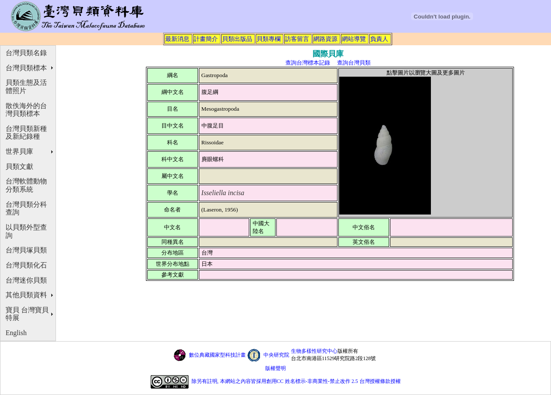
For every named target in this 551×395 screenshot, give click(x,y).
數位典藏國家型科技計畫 (217, 355)
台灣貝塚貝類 (26, 250)
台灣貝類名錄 (26, 52)
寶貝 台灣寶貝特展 (27, 314)
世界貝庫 (19, 151)
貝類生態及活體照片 (26, 86)
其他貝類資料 (26, 295)
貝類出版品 (237, 38)
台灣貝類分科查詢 (26, 208)
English (16, 332)
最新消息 (177, 38)
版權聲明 (275, 368)
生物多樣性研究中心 (314, 351)
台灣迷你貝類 (26, 280)
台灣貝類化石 (26, 265)
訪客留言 (297, 38)
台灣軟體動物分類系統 (26, 185)
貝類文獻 (19, 166)
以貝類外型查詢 (26, 231)
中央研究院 (276, 355)
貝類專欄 (269, 38)
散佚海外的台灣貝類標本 (26, 110)
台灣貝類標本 (26, 68)
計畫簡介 (206, 38)
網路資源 (325, 38)
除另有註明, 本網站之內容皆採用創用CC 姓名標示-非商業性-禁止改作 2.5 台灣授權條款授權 (296, 381)
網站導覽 (354, 38)
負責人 (379, 38)
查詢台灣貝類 (354, 62)
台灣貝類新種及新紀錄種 (26, 132)
